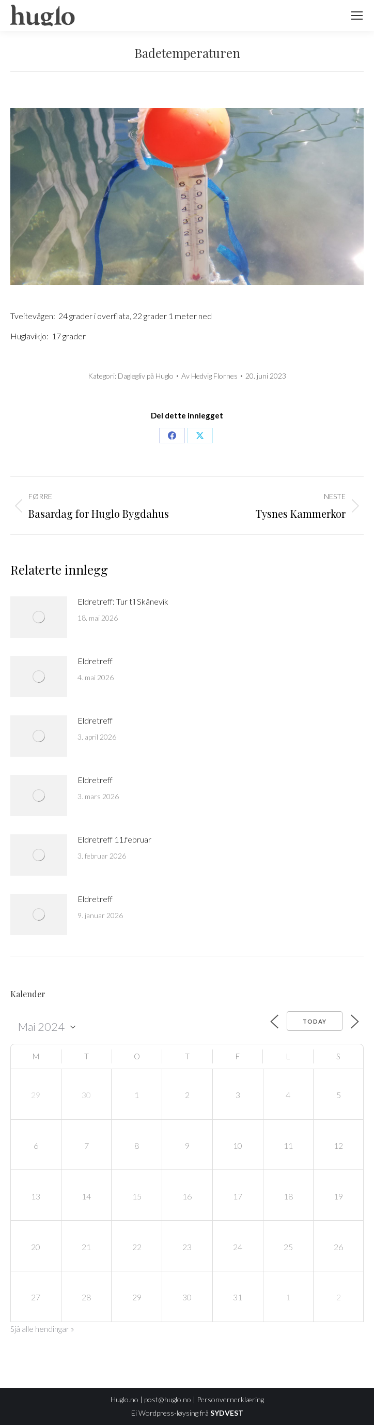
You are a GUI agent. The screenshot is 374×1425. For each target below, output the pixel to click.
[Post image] (38, 617)
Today (314, 1021)
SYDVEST (226, 1412)
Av (209, 375)
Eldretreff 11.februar (114, 839)
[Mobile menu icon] (357, 15)
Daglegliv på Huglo (146, 375)
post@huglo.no (167, 1399)
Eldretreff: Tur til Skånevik (122, 601)
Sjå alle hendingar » (42, 1328)
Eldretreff (95, 661)
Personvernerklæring (230, 1399)
